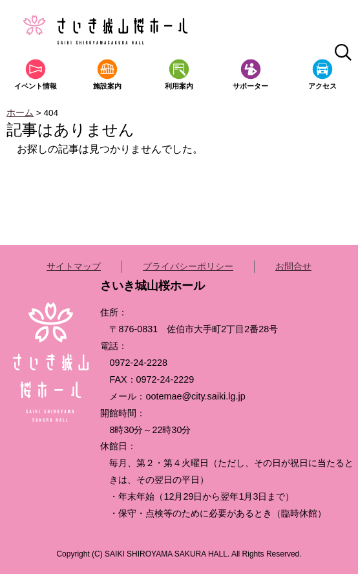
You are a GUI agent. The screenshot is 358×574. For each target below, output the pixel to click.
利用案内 (179, 86)
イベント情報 (35, 86)
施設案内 (107, 86)
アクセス (322, 86)
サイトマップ (74, 266)
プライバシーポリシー (188, 266)
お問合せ (293, 266)
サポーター (250, 86)
